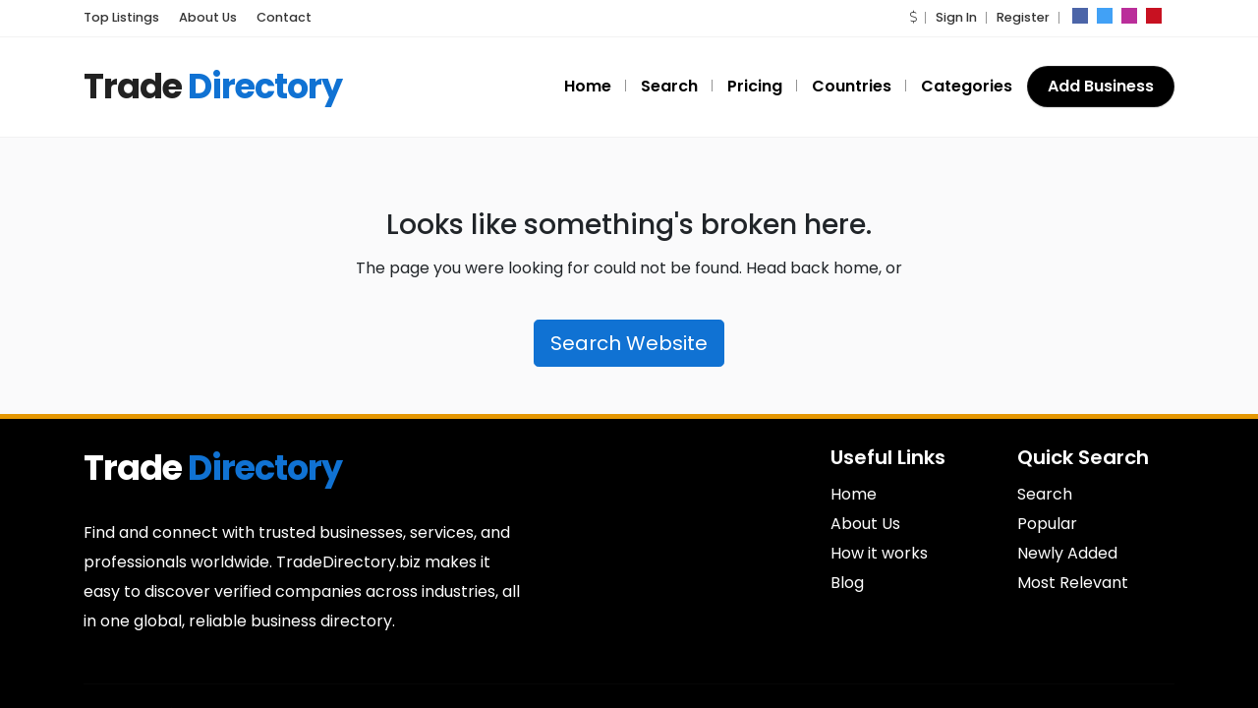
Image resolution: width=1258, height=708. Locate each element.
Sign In (962, 17)
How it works (879, 553)
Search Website (629, 343)
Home (853, 494)
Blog (847, 582)
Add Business (1101, 86)
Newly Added (1067, 553)
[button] (920, 17)
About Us (865, 523)
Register (1025, 17)
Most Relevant (1072, 582)
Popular (1047, 523)
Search (1044, 494)
